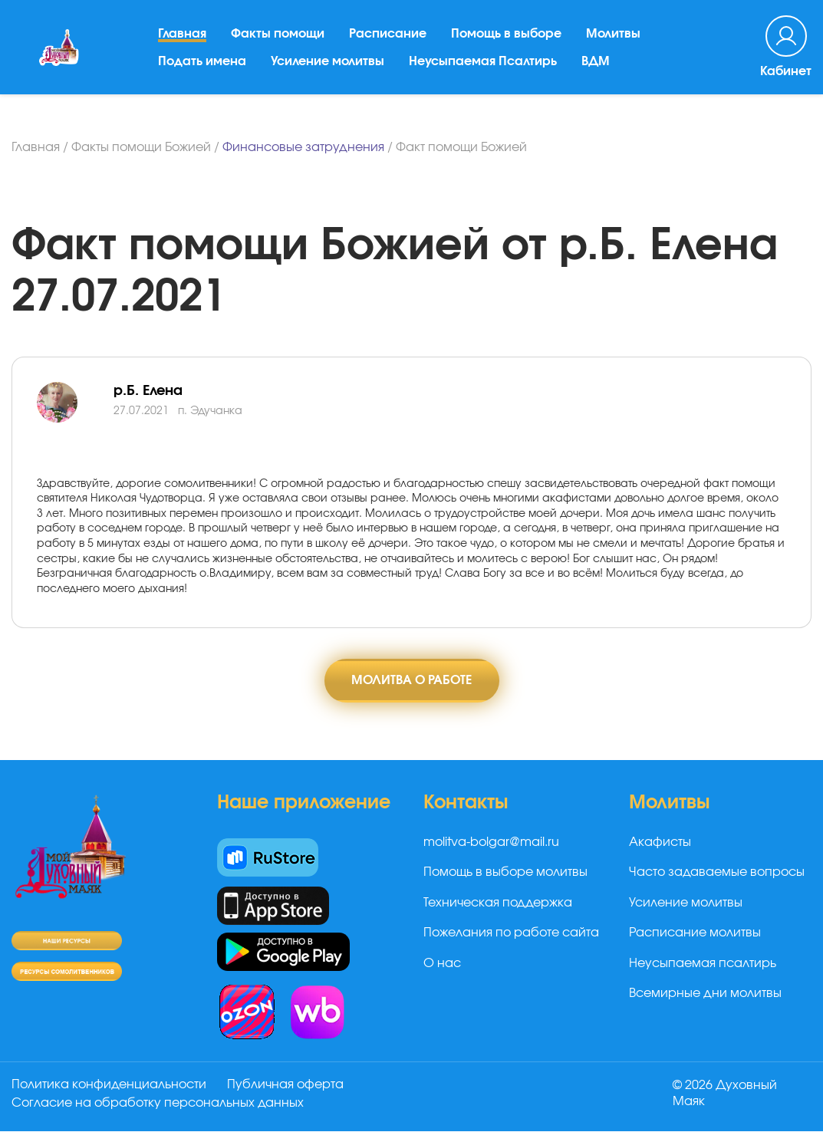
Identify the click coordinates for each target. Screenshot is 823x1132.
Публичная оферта (286, 1085)
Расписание (388, 37)
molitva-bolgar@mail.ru (491, 843)
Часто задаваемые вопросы (717, 873)
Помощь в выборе (507, 37)
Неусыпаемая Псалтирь (484, 65)
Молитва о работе (411, 680)
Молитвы (614, 37)
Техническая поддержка (497, 903)
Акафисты (660, 843)
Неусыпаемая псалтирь (702, 963)
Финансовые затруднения (303, 147)
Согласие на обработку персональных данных (158, 1103)
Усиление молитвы (328, 65)
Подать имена (203, 65)
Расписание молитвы (695, 933)
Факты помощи (278, 37)
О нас (442, 963)
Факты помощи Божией (141, 147)
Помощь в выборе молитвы (505, 873)
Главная (183, 37)
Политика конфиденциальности (109, 1085)
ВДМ (596, 65)
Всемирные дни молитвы (705, 993)
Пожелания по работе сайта (511, 933)
